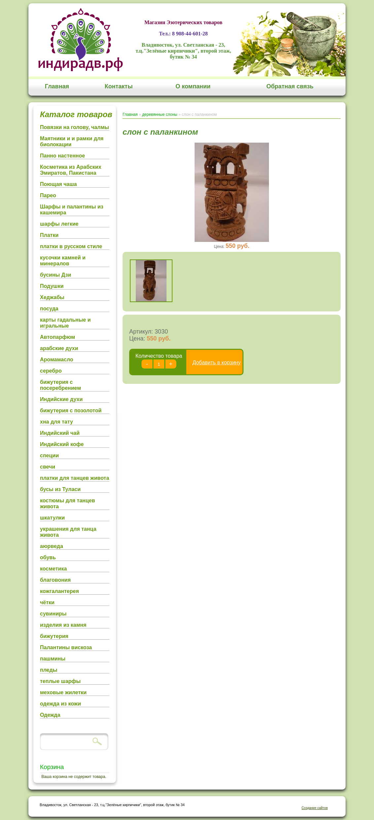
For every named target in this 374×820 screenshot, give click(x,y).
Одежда (50, 715)
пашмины (52, 658)
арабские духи (59, 348)
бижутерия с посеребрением (60, 385)
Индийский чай (60, 433)
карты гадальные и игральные (65, 323)
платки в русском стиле (71, 246)
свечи (47, 467)
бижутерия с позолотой (70, 410)
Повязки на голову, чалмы (74, 127)
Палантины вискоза (66, 647)
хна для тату (56, 422)
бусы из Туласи (60, 489)
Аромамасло (56, 359)
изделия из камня (63, 625)
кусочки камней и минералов (63, 260)
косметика (53, 568)
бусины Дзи (55, 275)
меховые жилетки (63, 692)
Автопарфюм (57, 337)
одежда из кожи (60, 703)
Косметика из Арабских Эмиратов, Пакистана (70, 170)
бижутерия (54, 636)
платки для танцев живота (74, 478)
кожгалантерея (59, 591)
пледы (48, 670)
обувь (48, 557)
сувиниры (53, 613)
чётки (47, 602)
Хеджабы (52, 297)
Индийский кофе (62, 444)
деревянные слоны (159, 114)
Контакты (119, 86)
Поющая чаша (58, 184)
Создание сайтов (315, 808)
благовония (55, 580)
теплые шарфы (60, 681)
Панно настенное (62, 156)
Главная (57, 86)
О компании (192, 86)
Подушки (52, 286)
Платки (49, 235)
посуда (49, 308)
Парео (48, 195)
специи (49, 455)
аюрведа (51, 546)
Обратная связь (290, 86)
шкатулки (52, 518)
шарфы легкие (59, 224)
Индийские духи (61, 399)
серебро (51, 371)
